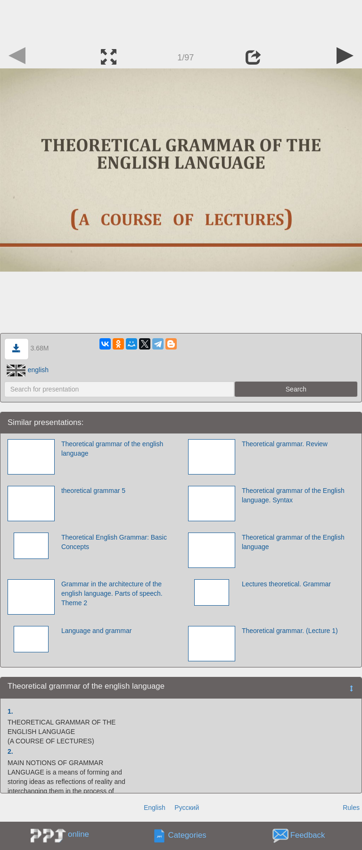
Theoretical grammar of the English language (293, 541)
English (154, 807)
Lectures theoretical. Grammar (286, 584)
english (28, 370)
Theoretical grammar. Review (285, 444)
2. (10, 751)
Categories (187, 835)
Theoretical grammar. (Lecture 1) (290, 630)
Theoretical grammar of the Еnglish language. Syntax (293, 495)
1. (10, 711)
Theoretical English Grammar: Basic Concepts (114, 541)
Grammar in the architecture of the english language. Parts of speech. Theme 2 (112, 593)
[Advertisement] (181, 21)
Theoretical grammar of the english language (112, 448)
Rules (351, 807)
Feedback (307, 835)
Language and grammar (96, 630)
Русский (186, 807)
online (78, 834)
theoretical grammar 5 (93, 490)
